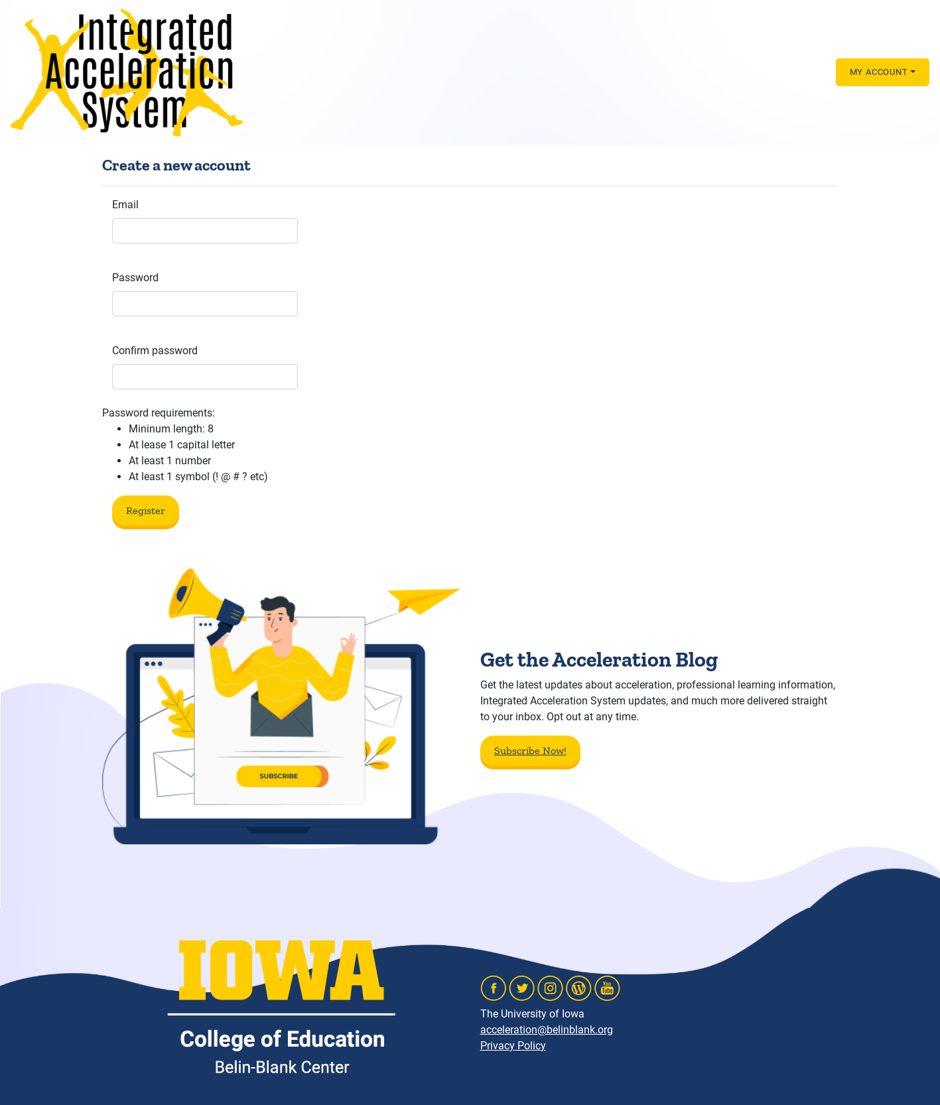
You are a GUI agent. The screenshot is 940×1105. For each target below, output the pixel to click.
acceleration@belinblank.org (546, 1029)
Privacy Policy (513, 1045)
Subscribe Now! (530, 750)
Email (125, 204)
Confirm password (155, 350)
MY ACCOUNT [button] (879, 72)
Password (135, 277)
